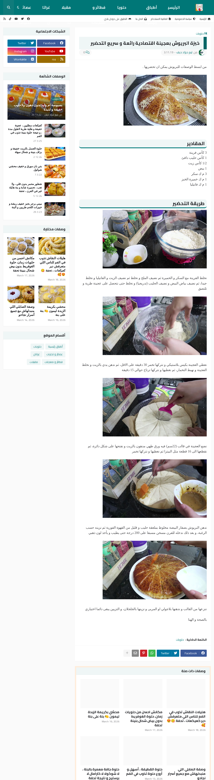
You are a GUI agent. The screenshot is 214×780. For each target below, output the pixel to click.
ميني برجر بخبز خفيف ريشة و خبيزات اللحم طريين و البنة (25, 205)
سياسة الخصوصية (185, 18)
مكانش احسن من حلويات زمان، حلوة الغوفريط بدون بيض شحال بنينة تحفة (143, 718)
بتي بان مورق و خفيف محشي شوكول (25, 168)
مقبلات (66, 9)
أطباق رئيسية (151, 9)
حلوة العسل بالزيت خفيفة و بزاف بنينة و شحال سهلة (26, 150)
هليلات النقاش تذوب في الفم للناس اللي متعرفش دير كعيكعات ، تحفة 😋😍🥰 (186, 718)
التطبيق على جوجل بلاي (117, 18)
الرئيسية (174, 9)
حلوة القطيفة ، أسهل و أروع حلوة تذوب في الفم (144, 771)
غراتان (46, 9)
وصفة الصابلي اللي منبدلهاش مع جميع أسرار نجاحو (22, 310)
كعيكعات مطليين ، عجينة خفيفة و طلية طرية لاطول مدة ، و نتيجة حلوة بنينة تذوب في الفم (25, 131)
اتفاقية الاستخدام (161, 18)
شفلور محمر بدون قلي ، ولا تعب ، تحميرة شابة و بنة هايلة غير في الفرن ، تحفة (25, 187)
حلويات (121, 9)
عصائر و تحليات (54, 354)
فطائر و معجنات (98, 9)
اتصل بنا (141, 18)
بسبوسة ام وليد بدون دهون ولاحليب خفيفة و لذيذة (38, 107)
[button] (18, 7)
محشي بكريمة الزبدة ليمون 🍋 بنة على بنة (103, 714)
